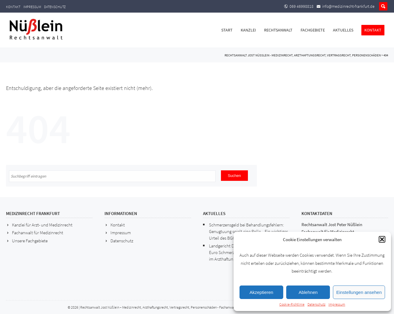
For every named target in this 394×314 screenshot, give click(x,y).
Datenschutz (316, 304)
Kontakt (13, 6)
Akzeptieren (261, 292)
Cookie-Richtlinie (291, 304)
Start (227, 30)
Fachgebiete (313, 30)
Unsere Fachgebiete (30, 241)
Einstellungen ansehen (359, 292)
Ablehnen (307, 292)
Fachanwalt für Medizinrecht (37, 232)
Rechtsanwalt (278, 30)
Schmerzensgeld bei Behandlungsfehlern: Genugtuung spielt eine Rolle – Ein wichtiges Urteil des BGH (248, 231)
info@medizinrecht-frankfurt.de (348, 6)
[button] (382, 239)
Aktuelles (343, 30)
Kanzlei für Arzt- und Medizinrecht (42, 225)
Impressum (336, 304)
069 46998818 (301, 6)
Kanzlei (248, 30)
